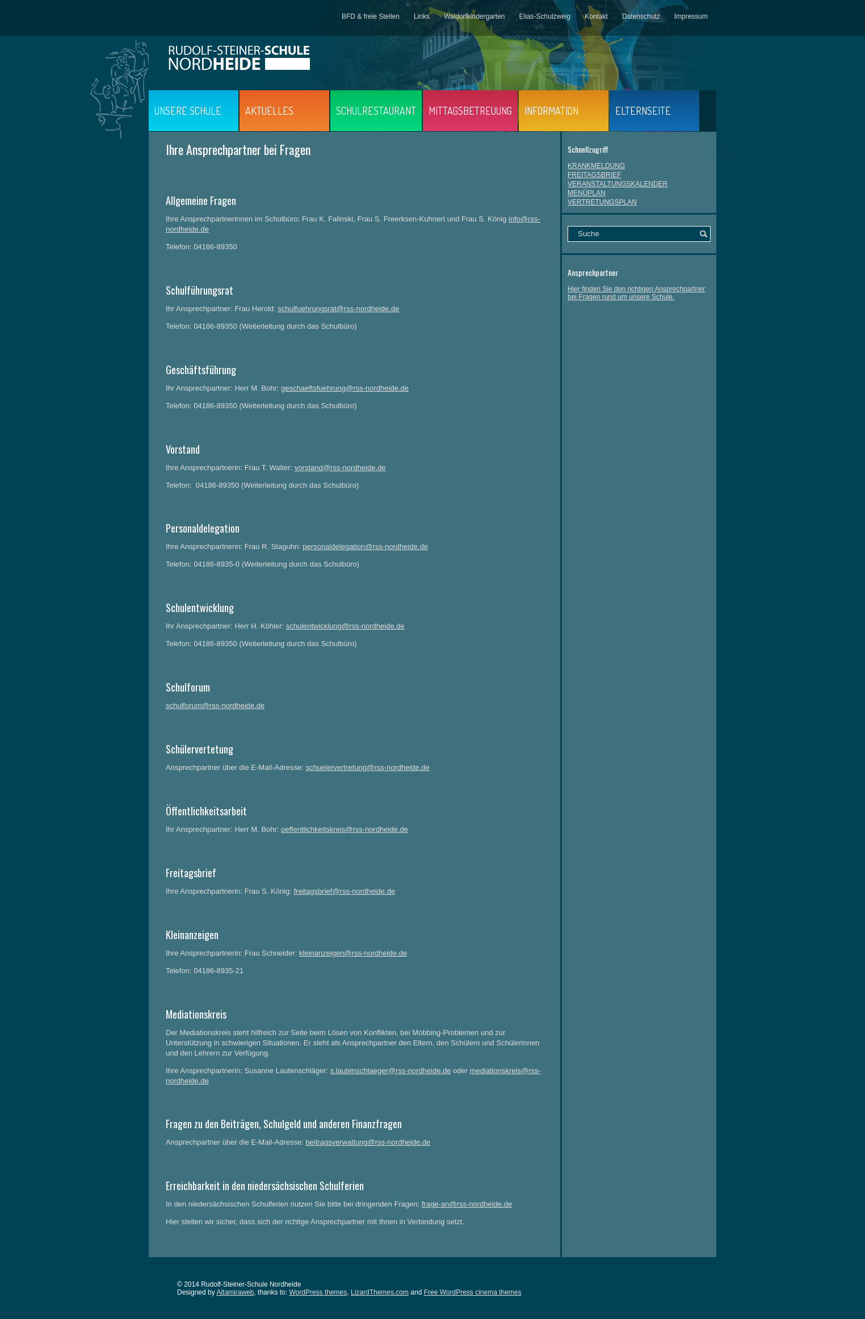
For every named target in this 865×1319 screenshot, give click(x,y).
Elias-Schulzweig (545, 16)
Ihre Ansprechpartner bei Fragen (238, 149)
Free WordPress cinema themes (473, 1292)
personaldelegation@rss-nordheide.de (365, 546)
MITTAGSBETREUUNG (470, 110)
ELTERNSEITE (643, 110)
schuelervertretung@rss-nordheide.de (367, 767)
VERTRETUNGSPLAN (602, 202)
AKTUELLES (269, 110)
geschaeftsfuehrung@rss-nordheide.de (345, 388)
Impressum (691, 16)
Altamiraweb (235, 1292)
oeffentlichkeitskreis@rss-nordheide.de (344, 829)
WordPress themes (318, 1292)
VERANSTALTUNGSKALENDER (617, 184)
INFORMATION (551, 110)
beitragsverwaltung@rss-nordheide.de (367, 1142)
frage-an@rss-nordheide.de (467, 1204)
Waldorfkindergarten (474, 16)
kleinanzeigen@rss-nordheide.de (353, 953)
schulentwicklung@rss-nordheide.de (345, 626)
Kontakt (596, 16)
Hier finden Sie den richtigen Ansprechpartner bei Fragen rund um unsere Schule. (636, 293)
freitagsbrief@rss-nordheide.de (344, 891)
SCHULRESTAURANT (376, 110)
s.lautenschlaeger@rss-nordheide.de (390, 1070)
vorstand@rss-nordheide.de (340, 467)
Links (422, 16)
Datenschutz (641, 16)
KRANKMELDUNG (596, 166)
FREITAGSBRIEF (594, 175)
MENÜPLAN (587, 193)
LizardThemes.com (380, 1292)
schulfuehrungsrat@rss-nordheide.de (338, 308)
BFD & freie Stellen (371, 16)
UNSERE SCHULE (187, 110)
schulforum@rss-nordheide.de (215, 705)
